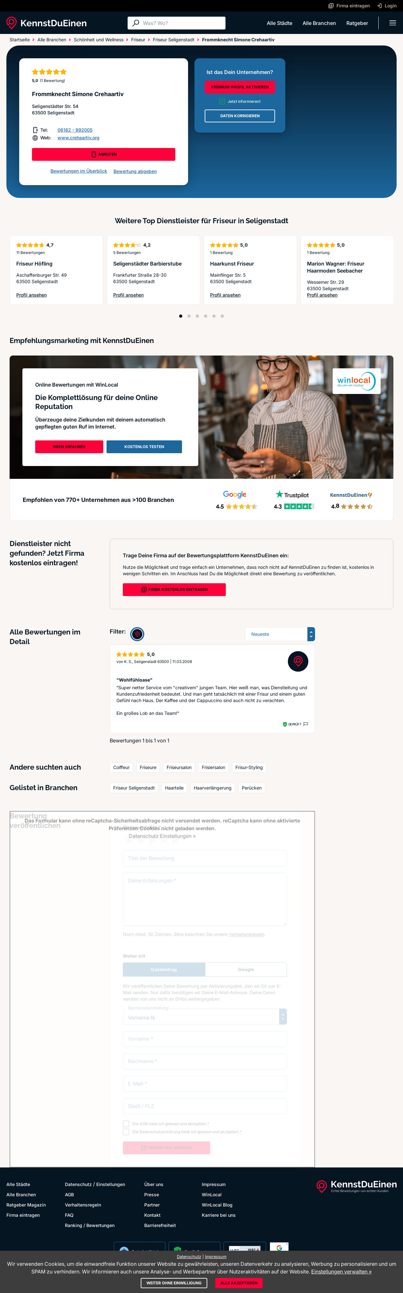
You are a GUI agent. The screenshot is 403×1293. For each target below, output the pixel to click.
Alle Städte (279, 23)
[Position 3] (197, 316)
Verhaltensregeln (83, 1204)
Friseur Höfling (34, 263)
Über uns (153, 1184)
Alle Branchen (319, 23)
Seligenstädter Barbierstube (147, 263)
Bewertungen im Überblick (79, 171)
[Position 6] (222, 316)
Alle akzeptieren (238, 1283)
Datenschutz (78, 1184)
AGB (69, 1194)
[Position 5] (214, 316)
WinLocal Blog (217, 1204)
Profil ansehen (33, 295)
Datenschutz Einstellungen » (162, 836)
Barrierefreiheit (160, 1225)
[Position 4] (205, 316)
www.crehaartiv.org (78, 137)
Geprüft (294, 724)
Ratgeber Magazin (26, 1204)
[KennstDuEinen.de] (46, 23)
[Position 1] (180, 316)
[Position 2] (189, 316)
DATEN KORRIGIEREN (240, 115)
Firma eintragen (23, 1215)
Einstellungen (110, 1184)
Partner (152, 1204)
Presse (151, 1194)
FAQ (69, 1215)
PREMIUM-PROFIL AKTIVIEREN (240, 87)
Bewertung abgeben (135, 171)
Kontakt (152, 1215)
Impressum (213, 1184)
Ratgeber (357, 23)
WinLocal (212, 1194)
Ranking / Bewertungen (90, 1225)
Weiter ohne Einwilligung (173, 1283)
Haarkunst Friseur (232, 263)
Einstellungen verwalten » (341, 1271)
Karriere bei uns (219, 1215)
